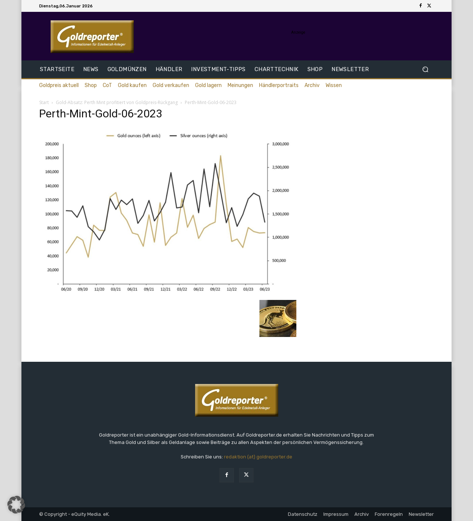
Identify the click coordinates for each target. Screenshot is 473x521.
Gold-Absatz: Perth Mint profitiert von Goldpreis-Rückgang (117, 102)
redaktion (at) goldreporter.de (258, 457)
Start (44, 102)
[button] (425, 69)
